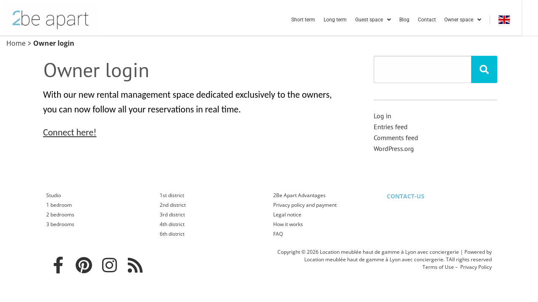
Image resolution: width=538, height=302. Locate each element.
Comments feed (396, 137)
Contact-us (406, 196)
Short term (319, 20)
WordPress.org (394, 148)
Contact (442, 20)
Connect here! (70, 132)
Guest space (388, 20)
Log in (382, 116)
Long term (350, 20)
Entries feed (391, 126)
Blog (420, 20)
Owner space (478, 20)
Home (16, 43)
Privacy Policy (476, 267)
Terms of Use (438, 267)
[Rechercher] (484, 69)
